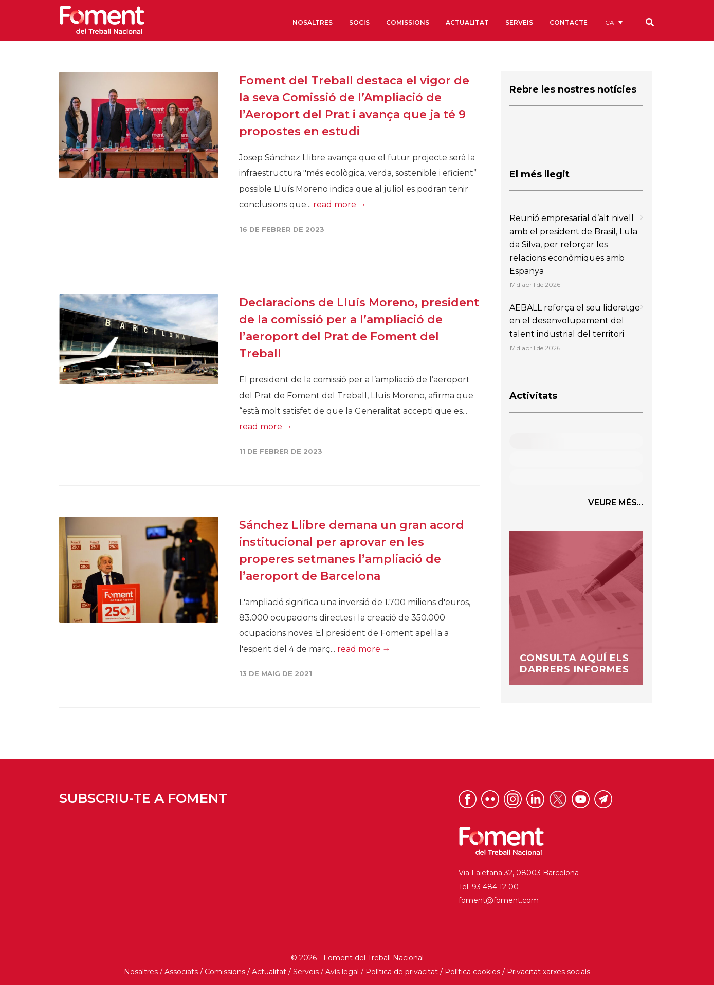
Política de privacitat (401, 971)
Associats (181, 971)
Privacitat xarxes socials (548, 971)
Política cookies (472, 971)
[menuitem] (613, 22)
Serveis (306, 971)
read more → (340, 204)
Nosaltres (141, 971)
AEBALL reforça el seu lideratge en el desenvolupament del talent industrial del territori (574, 321)
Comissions (225, 971)
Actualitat (269, 971)
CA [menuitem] (609, 22)
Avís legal (342, 971)
